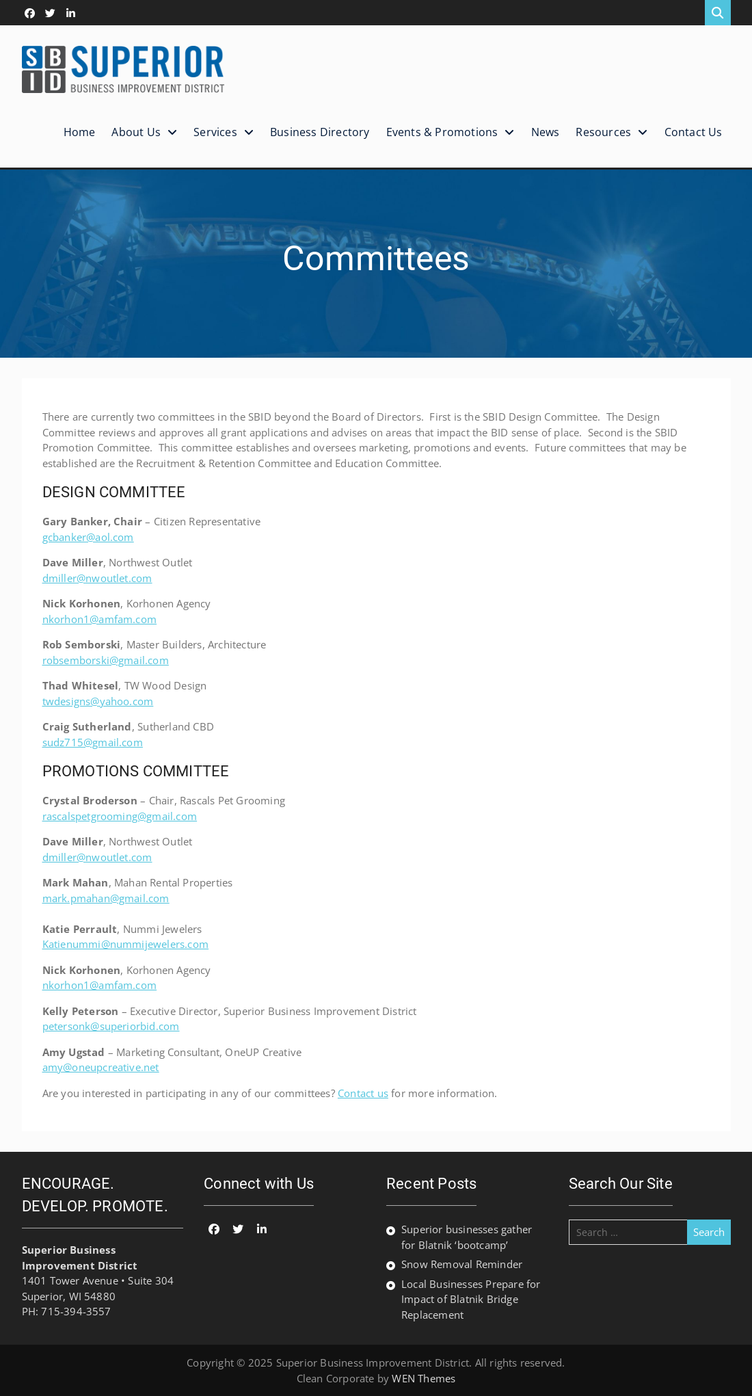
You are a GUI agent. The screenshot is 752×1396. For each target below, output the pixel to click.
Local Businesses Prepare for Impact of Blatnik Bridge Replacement (471, 1299)
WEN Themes (423, 1378)
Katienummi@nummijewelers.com (125, 944)
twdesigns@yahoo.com (98, 701)
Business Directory (320, 132)
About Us (136, 132)
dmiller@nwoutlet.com (97, 578)
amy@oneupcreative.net (100, 1067)
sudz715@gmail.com (92, 742)
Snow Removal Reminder (461, 1264)
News (545, 132)
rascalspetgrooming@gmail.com (120, 816)
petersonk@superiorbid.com (111, 1026)
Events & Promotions (442, 132)
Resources (603, 132)
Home (80, 132)
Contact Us (693, 132)
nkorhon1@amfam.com (99, 619)
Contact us (363, 1093)
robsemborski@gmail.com (105, 660)
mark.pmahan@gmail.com (106, 898)
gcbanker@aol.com (88, 537)
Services (215, 132)
